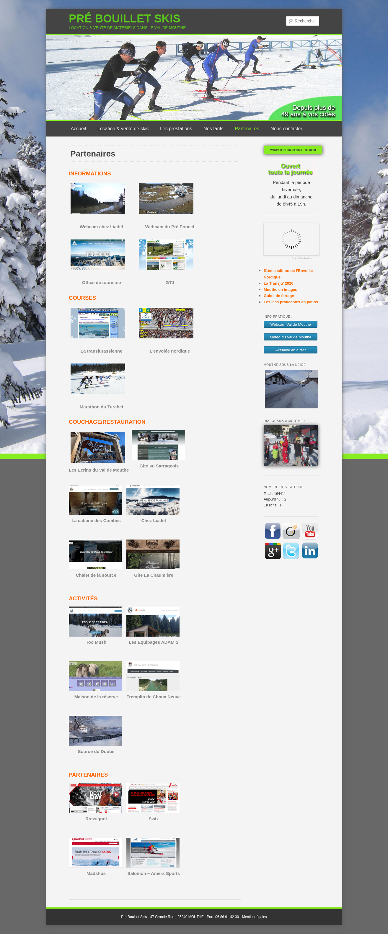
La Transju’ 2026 (278, 283)
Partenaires (247, 128)
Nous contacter (286, 128)
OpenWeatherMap (302, 258)
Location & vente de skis (123, 128)
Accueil (78, 128)
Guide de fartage (279, 296)
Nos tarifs (213, 128)
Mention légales (254, 917)
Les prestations (176, 128)
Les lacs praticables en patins (291, 302)
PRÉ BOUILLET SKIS (124, 18)
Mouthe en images (280, 289)
